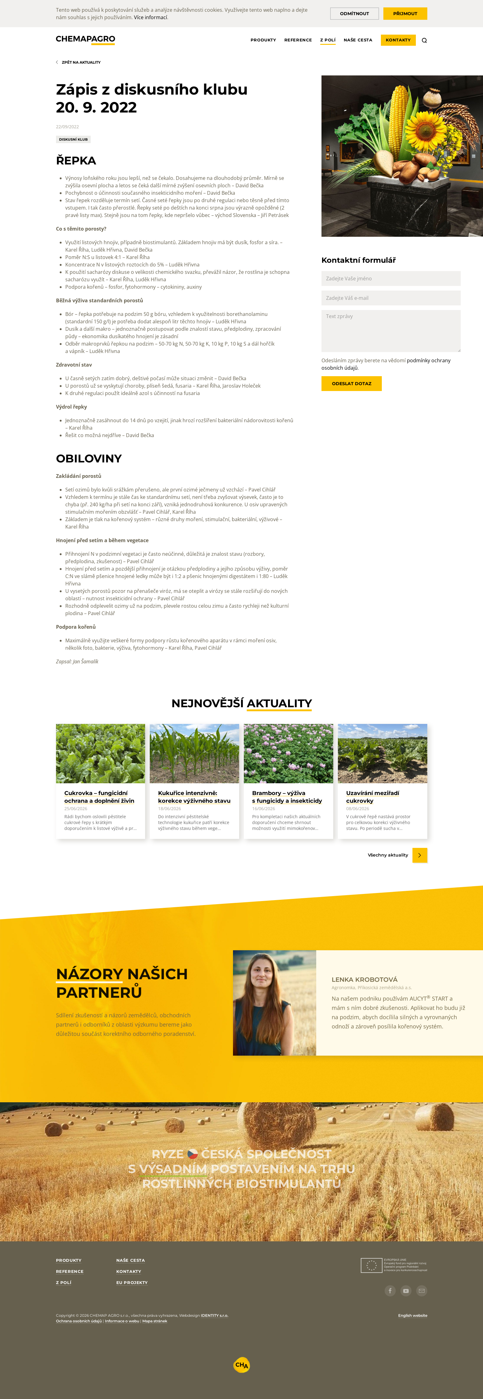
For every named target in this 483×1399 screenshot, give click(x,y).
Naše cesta (358, 39)
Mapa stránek (154, 1321)
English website (412, 1315)
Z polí (328, 39)
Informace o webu (122, 1321)
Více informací (150, 17)
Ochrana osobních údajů (79, 1321)
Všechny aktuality (388, 855)
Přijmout (405, 13)
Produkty (263, 39)
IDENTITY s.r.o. (214, 1315)
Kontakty (398, 39)
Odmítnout (354, 13)
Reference (298, 39)
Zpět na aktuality (81, 62)
